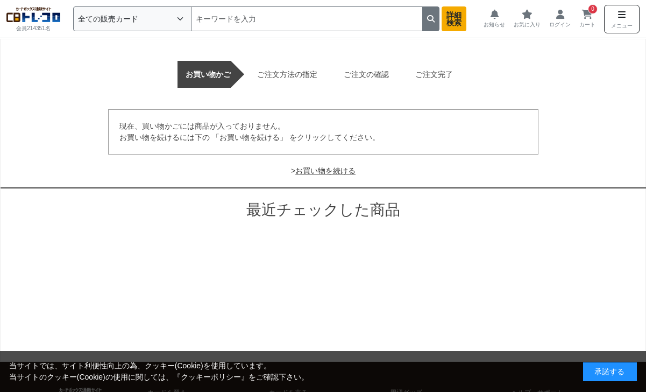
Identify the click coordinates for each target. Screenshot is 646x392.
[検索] (307, 18)
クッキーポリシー (211, 377)
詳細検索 (454, 19)
